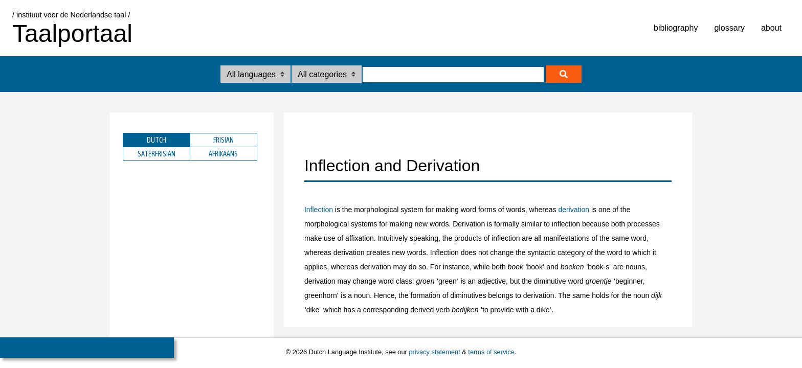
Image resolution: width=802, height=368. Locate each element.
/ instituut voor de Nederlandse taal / (71, 15)
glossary (729, 28)
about (771, 28)
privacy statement (434, 352)
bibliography (676, 28)
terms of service (491, 352)
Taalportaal (72, 33)
